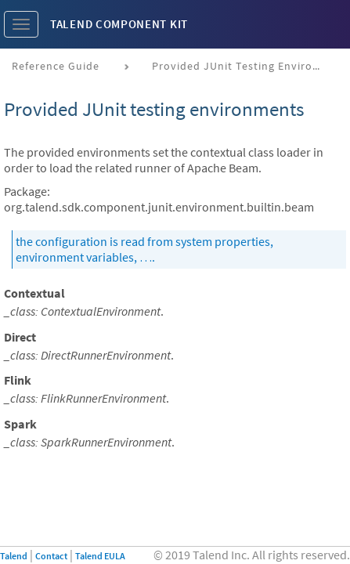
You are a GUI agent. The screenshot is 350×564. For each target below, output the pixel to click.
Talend (13, 556)
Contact (51, 556)
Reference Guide (55, 66)
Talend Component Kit (119, 23)
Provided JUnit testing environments (244, 66)
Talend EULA (100, 556)
